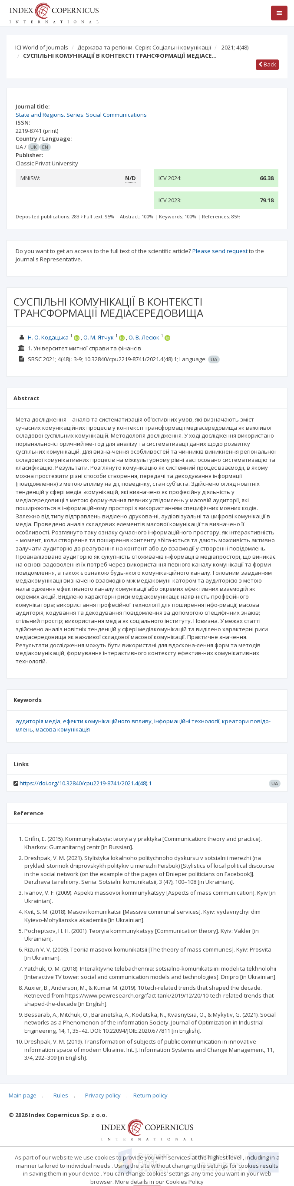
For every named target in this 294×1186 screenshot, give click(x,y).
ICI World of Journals (41, 47)
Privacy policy (103, 1095)
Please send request (220, 251)
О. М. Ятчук (98, 337)
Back (267, 64)
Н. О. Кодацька (48, 337)
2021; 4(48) (234, 47)
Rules (60, 1095)
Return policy (150, 1095)
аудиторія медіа (38, 721)
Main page (22, 1095)
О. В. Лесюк (144, 337)
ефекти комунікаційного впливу (107, 721)
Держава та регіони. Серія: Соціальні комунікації (144, 47)
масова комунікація (63, 729)
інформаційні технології (186, 721)
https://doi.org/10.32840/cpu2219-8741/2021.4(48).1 (86, 783)
